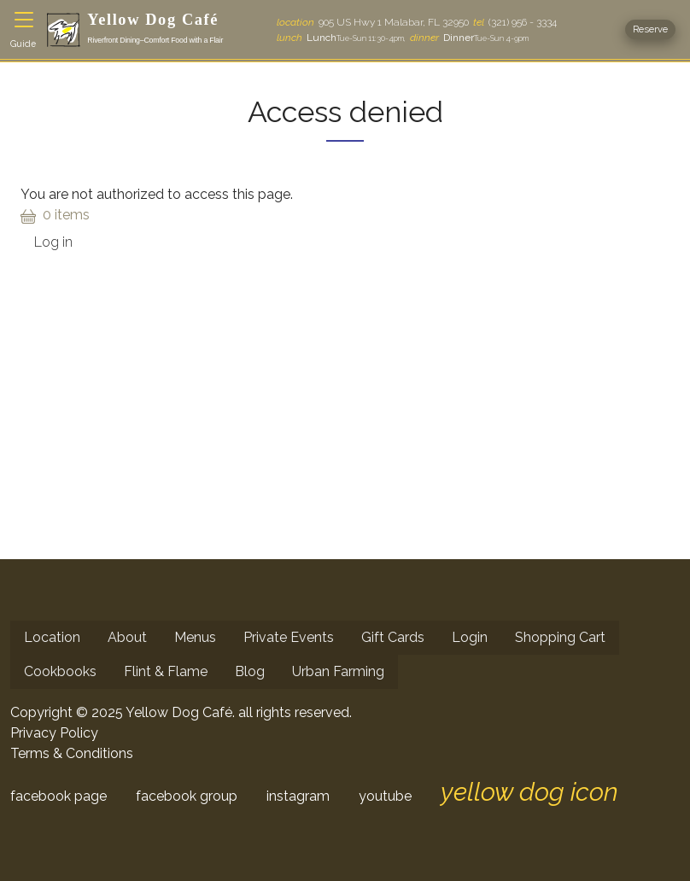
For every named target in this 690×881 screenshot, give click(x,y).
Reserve (650, 29)
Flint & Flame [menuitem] (166, 671)
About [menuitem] (127, 637)
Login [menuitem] (470, 637)
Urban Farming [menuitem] (338, 671)
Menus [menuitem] (195, 637)
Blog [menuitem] (250, 671)
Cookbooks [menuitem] (60, 671)
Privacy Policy (54, 733)
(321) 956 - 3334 (515, 22)
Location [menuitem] (52, 637)
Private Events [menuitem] (288, 637)
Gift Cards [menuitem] (392, 637)
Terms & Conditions (71, 753)
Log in (53, 242)
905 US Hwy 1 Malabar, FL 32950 (373, 22)
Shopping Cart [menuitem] (560, 637)
